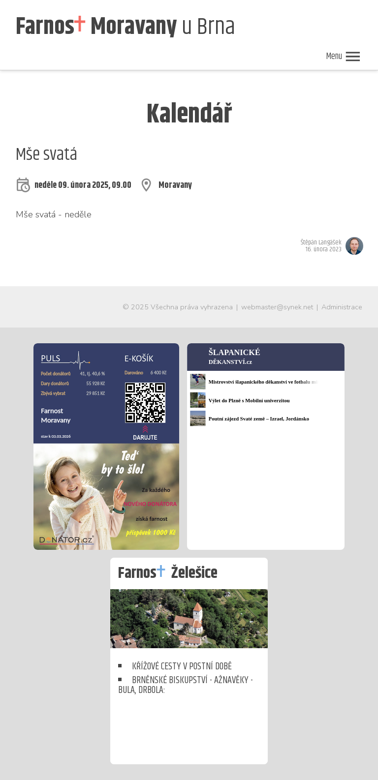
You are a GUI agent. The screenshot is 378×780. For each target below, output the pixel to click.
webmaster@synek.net (277, 307)
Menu (343, 56)
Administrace (341, 307)
